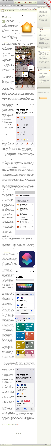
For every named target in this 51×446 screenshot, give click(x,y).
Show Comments (18, 435)
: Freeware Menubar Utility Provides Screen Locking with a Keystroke (44, 42)
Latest (38, 7)
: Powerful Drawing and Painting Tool (43, 38)
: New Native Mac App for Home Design (43, 44)
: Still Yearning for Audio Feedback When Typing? (44, 40)
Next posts (43, 46)
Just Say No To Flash (45, 5)
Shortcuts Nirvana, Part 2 (43, 11)
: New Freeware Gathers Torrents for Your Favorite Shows (43, 36)
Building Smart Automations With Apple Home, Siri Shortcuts (44, 14)
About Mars (6, 5)
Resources (39, 48)
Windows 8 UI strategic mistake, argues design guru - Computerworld (44, 76)
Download (14, 5)
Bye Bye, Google (41, 82)
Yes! (28, 9)
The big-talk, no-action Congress (44, 79)
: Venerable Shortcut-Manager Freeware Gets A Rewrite (43, 34)
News (38, 69)
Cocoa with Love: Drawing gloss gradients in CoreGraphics (44, 60)
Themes (22, 5)
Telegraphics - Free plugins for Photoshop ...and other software (44, 59)
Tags (42, 48)
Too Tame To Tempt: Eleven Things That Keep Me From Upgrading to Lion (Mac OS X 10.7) (43, 20)
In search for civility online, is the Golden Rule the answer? (44, 81)
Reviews (18, 5)
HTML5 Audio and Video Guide (44, 54)
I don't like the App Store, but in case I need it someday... (44, 53)
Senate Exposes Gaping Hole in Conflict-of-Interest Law (44, 83)
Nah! (35, 9)
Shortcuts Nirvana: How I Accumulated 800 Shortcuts (43, 13)
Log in (13, 444)
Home (2, 5)
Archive (10, 5)
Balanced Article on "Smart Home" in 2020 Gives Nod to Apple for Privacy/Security (16, 8)
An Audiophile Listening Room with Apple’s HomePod (43, 17)
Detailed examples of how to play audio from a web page (44, 55)
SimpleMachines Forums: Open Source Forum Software (44, 62)
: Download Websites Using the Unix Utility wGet (44, 45)
